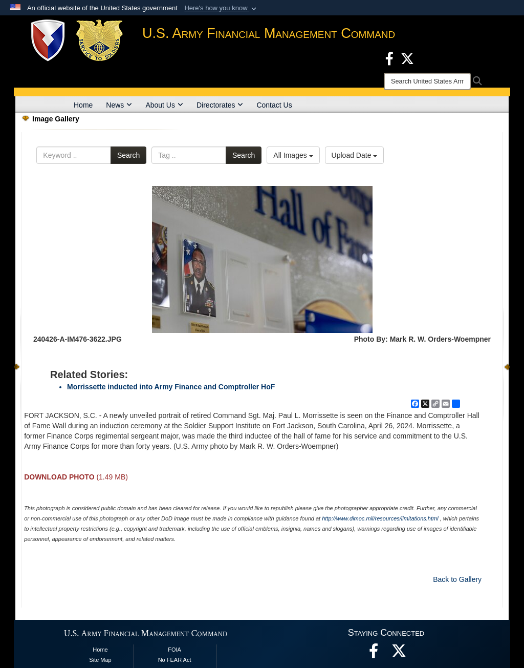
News (119, 105)
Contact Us (274, 105)
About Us (164, 105)
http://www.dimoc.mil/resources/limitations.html (380, 518)
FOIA (174, 649)
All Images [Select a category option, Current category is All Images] (293, 155)
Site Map (100, 660)
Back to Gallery (457, 579)
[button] (221, 8)
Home (83, 105)
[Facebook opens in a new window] (389, 58)
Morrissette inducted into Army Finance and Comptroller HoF (171, 387)
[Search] (427, 81)
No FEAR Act (174, 660)
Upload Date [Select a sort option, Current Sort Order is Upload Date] (355, 155)
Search (128, 155)
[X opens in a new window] (407, 58)
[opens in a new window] (399, 654)
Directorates (219, 105)
